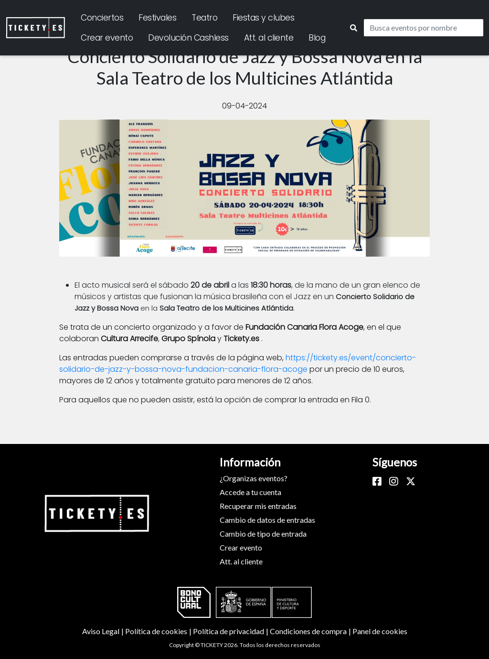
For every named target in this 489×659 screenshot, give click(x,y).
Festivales (157, 17)
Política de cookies (159, 631)
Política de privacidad (231, 631)
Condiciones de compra (311, 631)
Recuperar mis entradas (258, 505)
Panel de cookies (379, 631)
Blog (316, 37)
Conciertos (102, 17)
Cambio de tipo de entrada (263, 533)
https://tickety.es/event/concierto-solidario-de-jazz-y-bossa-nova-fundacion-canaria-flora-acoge (237, 363)
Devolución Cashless (188, 37)
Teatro (204, 17)
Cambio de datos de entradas (267, 519)
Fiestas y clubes (263, 17)
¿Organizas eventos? (253, 478)
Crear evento (107, 37)
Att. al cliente (269, 37)
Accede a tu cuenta (250, 492)
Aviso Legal (103, 631)
